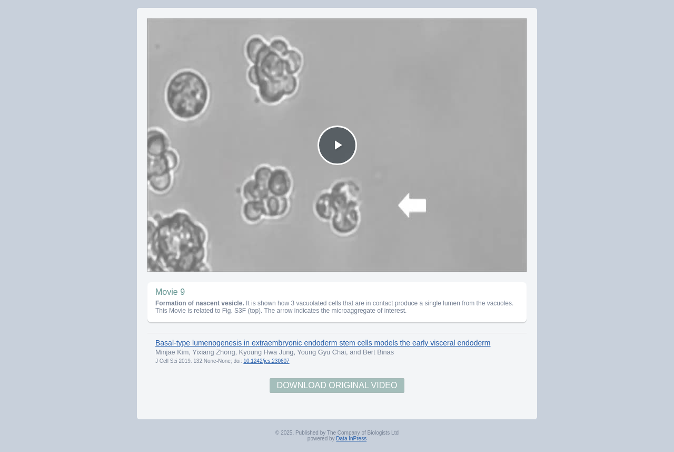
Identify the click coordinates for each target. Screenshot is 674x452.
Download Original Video (337, 385)
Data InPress (351, 438)
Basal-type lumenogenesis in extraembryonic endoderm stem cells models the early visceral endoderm (323, 343)
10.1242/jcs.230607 (266, 361)
